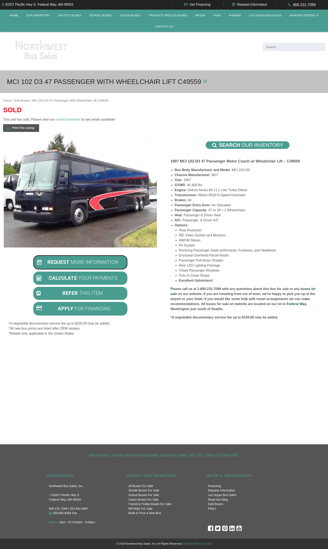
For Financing (73, 308)
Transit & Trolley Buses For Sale (150, 504)
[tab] (80, 262)
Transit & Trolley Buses (168, 15)
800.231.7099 (304, 5)
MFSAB (200, 15)
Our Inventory (38, 15)
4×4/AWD (235, 15)
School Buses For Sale (143, 495)
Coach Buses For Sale (143, 499)
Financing (214, 486)
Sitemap (188, 543)
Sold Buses (21, 100)
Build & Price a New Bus (144, 513)
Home (14, 15)
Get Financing (200, 4)
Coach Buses (130, 15)
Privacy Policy (203, 543)
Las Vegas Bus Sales (265, 15)
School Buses (100, 15)
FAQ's (212, 508)
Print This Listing (20, 128)
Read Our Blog (218, 499)
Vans (217, 15)
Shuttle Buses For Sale (143, 490)
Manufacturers (302, 15)
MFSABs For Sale (140, 508)
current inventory (68, 119)
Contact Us (164, 26)
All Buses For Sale (140, 486)
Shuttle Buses (69, 15)
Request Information (252, 4)
